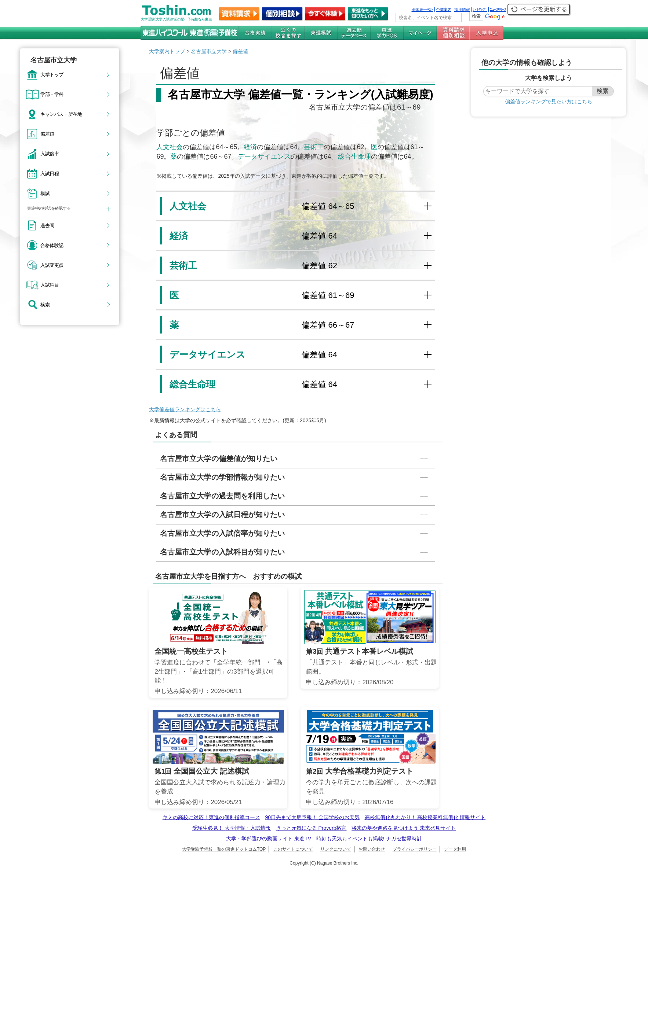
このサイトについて (293, 849)
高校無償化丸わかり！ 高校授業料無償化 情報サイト (425, 817)
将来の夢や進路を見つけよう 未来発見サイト (404, 828)
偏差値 (47, 133)
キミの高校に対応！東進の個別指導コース (211, 817)
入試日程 (49, 173)
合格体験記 (51, 245)
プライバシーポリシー (415, 849)
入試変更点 (51, 265)
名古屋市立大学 (209, 51)
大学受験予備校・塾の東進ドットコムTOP (224, 849)
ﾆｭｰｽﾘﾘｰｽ (498, 9)
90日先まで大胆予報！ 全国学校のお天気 (312, 817)
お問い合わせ (371, 849)
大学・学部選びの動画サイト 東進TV (268, 838)
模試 (45, 193)
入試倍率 (49, 153)
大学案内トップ (167, 51)
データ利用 (455, 849)
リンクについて (335, 849)
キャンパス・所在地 (61, 114)
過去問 (47, 225)
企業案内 (443, 9)
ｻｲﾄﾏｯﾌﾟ (480, 9)
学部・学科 (51, 94)
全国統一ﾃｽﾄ (422, 9)
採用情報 (462, 9)
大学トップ (51, 74)
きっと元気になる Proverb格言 (311, 828)
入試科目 (49, 284)
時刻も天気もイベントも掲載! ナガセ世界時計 (369, 838)
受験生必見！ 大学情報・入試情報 (231, 828)
